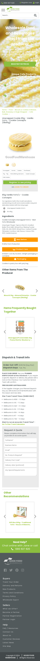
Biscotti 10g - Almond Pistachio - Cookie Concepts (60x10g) (20, 296)
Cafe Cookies (6, 177)
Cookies (19, 170)
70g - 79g (5, 174)
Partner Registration (12, 616)
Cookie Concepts (30, 174)
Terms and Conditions (13, 593)
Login (37, 3)
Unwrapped (6, 170)
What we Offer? (10, 609)
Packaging (20, 259)
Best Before (20, 239)
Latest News (8, 643)
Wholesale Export (11, 600)
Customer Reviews (11, 639)
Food (11, 110)
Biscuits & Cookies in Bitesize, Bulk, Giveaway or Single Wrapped (19, 111)
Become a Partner (11, 612)
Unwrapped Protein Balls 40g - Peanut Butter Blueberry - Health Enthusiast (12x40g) (20, 339)
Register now (25, 3)
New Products (9, 589)
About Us (7, 635)
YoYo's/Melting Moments (17, 174)
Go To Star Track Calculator (13, 424)
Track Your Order (11, 582)
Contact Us (8, 632)
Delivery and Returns (12, 585)
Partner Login (9, 619)
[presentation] (20, 481)
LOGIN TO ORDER (21, 187)
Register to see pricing (20, 182)
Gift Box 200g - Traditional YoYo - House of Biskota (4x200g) (20, 523)
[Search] (20, 15)
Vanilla (13, 170)
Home (4, 110)
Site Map (7, 646)
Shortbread (27, 170)
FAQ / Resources (10, 628)
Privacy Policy (9, 596)
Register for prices (20, 64)
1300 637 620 (8, 3)
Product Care (20, 249)
